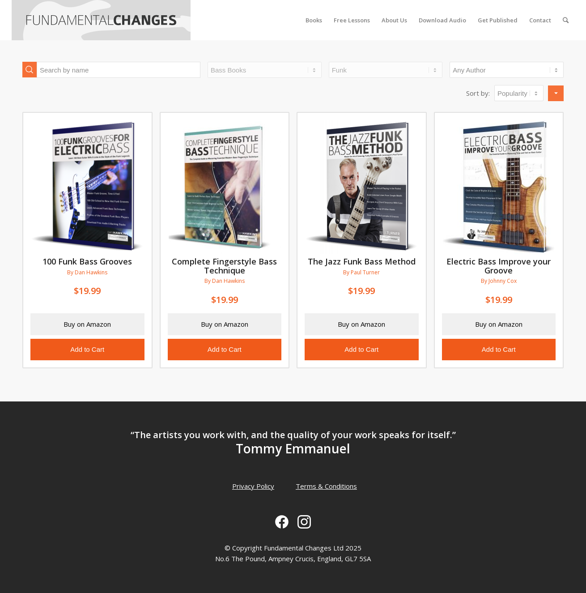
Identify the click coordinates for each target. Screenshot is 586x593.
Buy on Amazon (87, 324)
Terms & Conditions (326, 486)
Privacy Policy (253, 486)
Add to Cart (87, 349)
